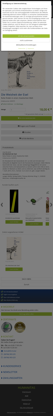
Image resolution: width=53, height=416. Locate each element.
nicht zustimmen (27, 40)
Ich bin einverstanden (26, 36)
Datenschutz (21, 48)
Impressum (31, 48)
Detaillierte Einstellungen (26, 45)
